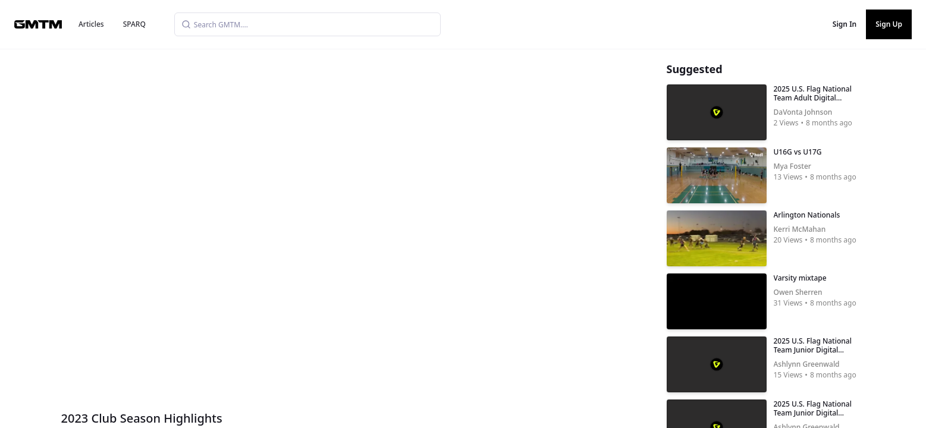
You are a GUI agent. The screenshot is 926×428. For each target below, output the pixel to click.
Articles (91, 24)
